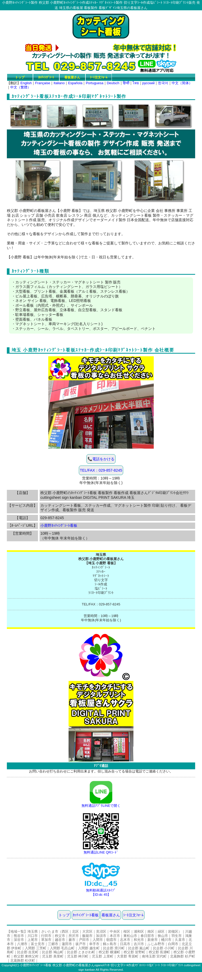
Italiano (59, 83)
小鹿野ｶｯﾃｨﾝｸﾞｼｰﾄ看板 (58, 525)
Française (42, 83)
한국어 (163, 83)
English (26, 83)
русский (148, 83)
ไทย (136, 83)
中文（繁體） (20, 87)
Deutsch (113, 83)
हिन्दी (126, 83)
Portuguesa (94, 83)
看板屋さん (72, 77)
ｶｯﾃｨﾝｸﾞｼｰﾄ (46, 77)
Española (75, 83)
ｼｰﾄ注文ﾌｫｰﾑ (98, 77)
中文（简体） (182, 83)
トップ (20, 77)
